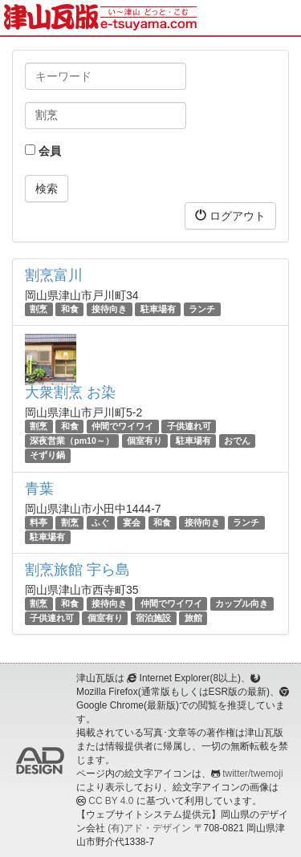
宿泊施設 (153, 618)
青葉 (39, 489)
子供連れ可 (189, 426)
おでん (237, 440)
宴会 (131, 522)
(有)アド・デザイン (149, 828)
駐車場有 (158, 309)
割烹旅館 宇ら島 (77, 570)
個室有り (144, 440)
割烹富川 (54, 275)
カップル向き (241, 603)
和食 (70, 309)
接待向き (109, 309)
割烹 (38, 309)
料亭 (38, 522)
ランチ (202, 309)
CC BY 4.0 (110, 800)
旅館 (193, 618)
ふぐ (100, 522)
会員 (43, 150)
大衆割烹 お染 (70, 392)
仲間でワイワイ (122, 426)
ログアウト (230, 215)
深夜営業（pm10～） (71, 440)
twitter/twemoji (252, 773)
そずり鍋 (47, 456)
